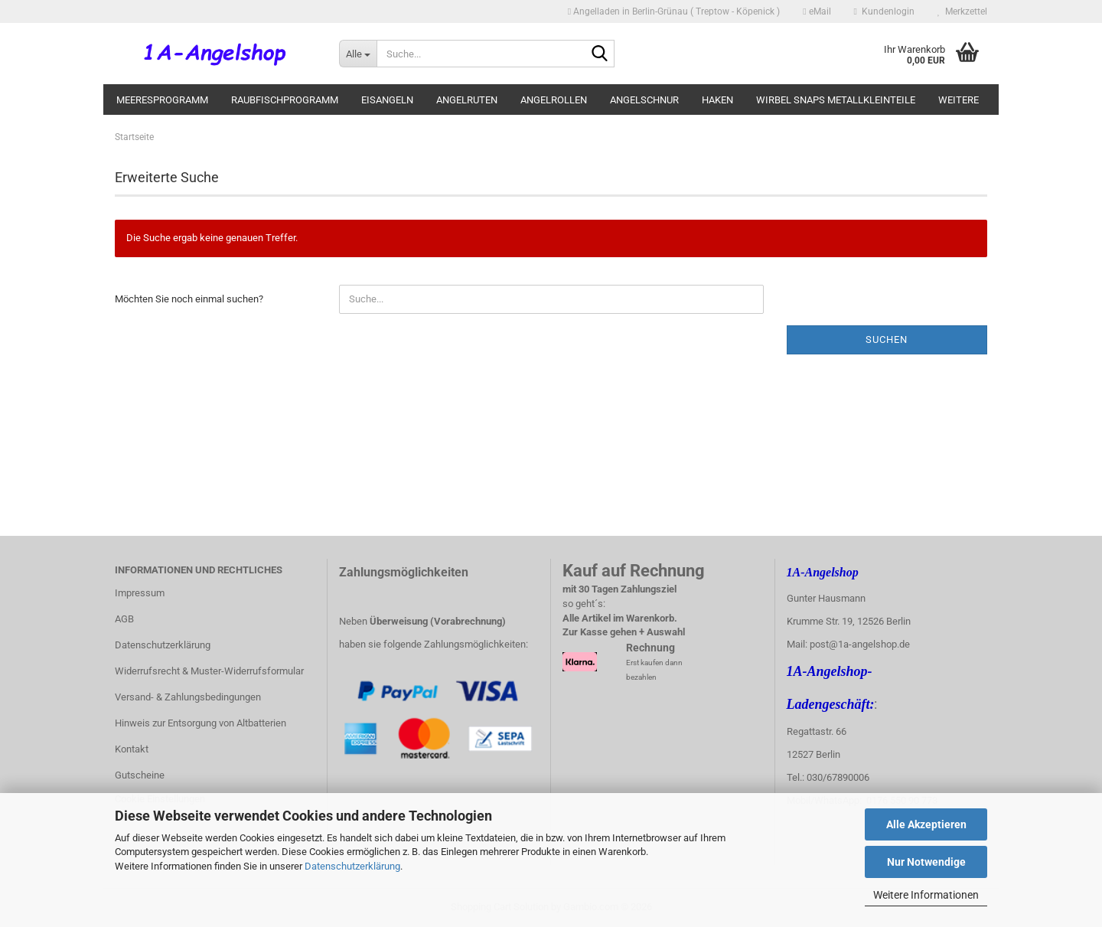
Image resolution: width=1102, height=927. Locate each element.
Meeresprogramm (162, 100)
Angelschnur (644, 100)
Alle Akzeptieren (926, 824)
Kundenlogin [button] (884, 11)
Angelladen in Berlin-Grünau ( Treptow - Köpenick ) (674, 11)
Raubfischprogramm (284, 100)
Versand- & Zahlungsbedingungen (188, 697)
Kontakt (131, 749)
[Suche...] (358, 53)
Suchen (887, 339)
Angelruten (466, 100)
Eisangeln (387, 100)
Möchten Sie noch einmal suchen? (189, 299)
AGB (124, 619)
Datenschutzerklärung (352, 866)
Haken (717, 100)
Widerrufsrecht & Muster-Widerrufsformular (209, 671)
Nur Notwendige (926, 862)
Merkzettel (962, 11)
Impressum (140, 593)
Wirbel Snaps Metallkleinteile (835, 100)
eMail (816, 11)
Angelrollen (553, 100)
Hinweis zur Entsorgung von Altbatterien (200, 723)
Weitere (958, 100)
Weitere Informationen (926, 895)
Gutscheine (140, 775)
